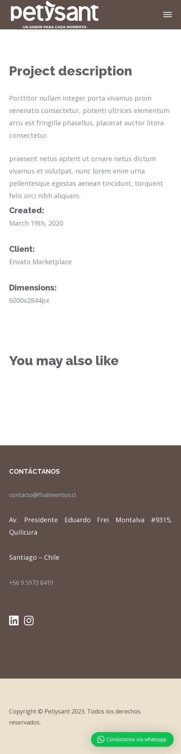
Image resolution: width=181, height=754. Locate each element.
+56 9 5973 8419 (31, 583)
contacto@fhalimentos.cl (42, 495)
